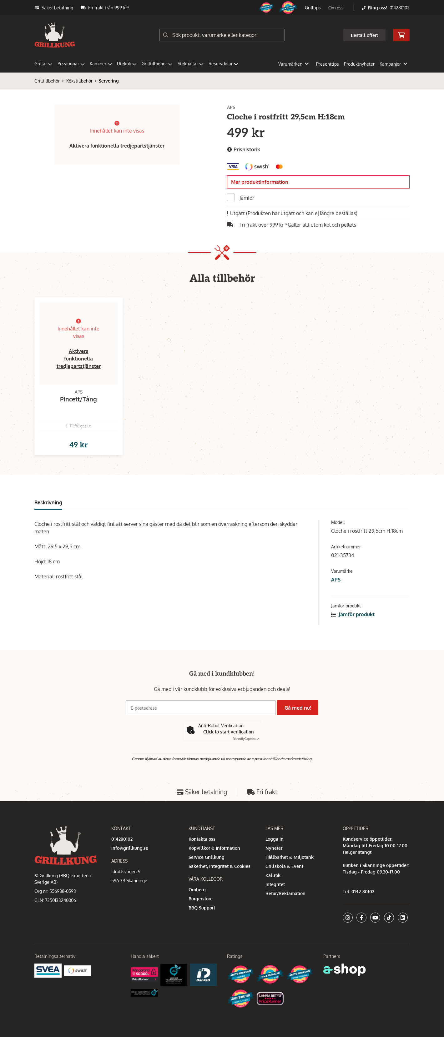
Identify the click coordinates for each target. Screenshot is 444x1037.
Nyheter (273, 848)
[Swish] (77, 970)
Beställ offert (364, 35)
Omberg (197, 889)
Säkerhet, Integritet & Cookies (219, 866)
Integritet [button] (275, 884)
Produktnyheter (359, 64)
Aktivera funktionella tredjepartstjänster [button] (116, 146)
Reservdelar (223, 63)
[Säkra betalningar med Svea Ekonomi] (48, 970)
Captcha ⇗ (246, 739)
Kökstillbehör (79, 80)
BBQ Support (202, 907)
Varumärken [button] (293, 64)
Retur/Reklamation (285, 893)
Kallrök (272, 875)
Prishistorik (243, 150)
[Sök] (222, 35)
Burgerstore (201, 898)
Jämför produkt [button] (353, 624)
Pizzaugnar (71, 63)
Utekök (127, 63)
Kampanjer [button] (393, 64)
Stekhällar (191, 63)
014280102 (400, 7)
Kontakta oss (202, 839)
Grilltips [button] (313, 7)
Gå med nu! (299, 708)
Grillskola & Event (284, 866)
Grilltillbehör (157, 63)
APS (336, 589)
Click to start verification (228, 732)
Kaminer (101, 63)
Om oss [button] (336, 7)
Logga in (274, 839)
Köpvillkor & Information (214, 848)
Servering (109, 80)
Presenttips (327, 64)
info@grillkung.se (129, 848)
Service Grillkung (207, 857)
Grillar (43, 63)
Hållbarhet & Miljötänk (289, 857)
